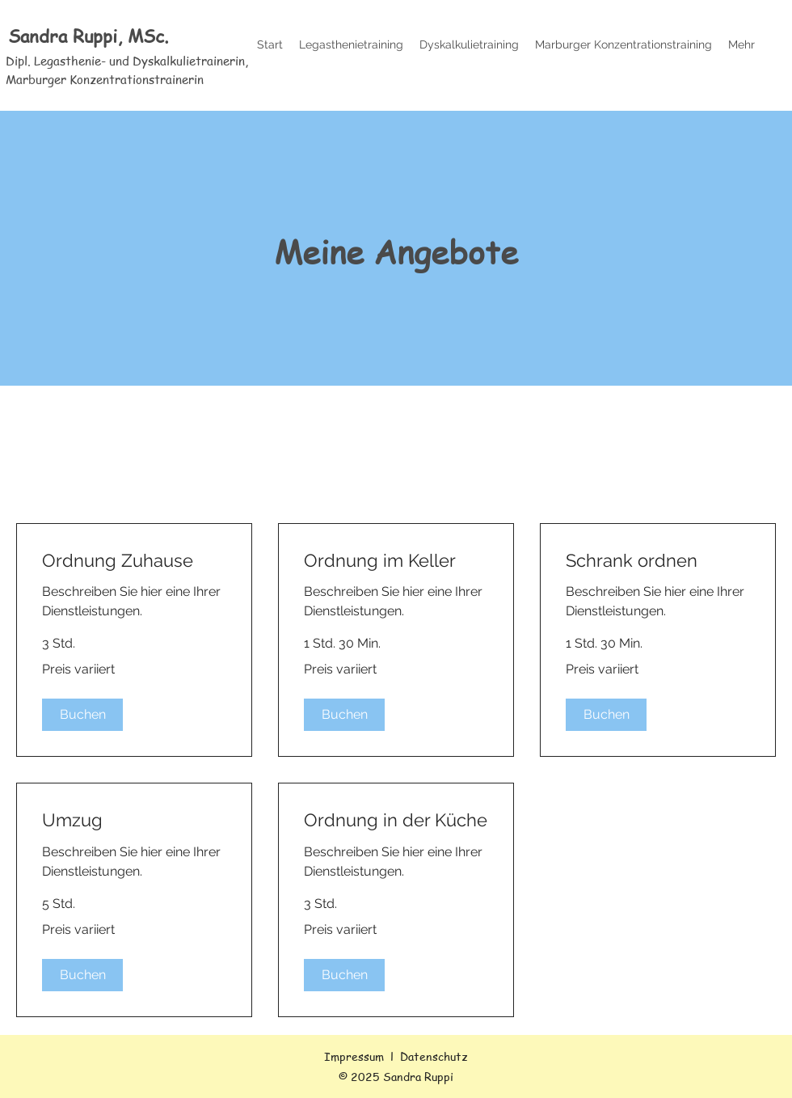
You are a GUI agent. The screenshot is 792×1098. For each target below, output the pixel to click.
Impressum (354, 1056)
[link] (134, 560)
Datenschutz (434, 1056)
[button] (82, 715)
